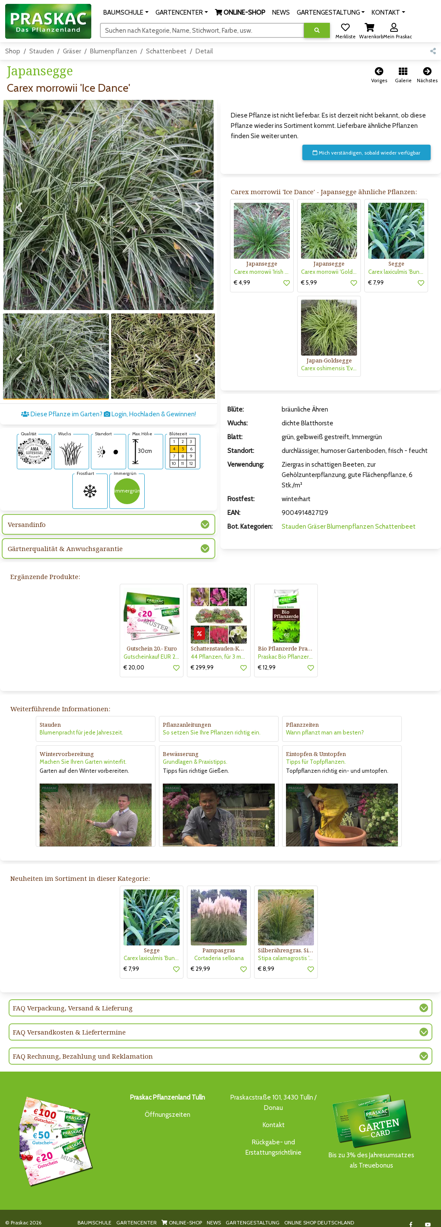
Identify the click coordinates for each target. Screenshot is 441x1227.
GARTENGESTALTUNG (253, 1213)
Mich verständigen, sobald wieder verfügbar (366, 152)
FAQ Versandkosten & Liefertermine (69, 1022)
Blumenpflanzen (113, 51)
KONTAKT (89, 1221)
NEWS (214, 1213)
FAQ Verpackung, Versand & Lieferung (73, 998)
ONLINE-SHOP (181, 1213)
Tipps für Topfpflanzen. (316, 752)
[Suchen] (202, 30)
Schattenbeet (166, 51)
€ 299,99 (202, 657)
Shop (12, 51)
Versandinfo (27, 507)
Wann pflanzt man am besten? (325, 722)
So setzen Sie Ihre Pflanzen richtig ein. (212, 722)
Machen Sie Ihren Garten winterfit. (83, 752)
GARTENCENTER (136, 1213)
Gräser (72, 51)
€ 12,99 (267, 657)
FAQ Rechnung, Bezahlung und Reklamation (83, 1046)
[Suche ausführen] (317, 30)
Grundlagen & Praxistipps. (195, 752)
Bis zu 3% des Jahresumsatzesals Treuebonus (371, 1121)
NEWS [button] (281, 12)
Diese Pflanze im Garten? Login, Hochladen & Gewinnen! (108, 397)
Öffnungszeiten (167, 1105)
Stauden (41, 51)
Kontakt (274, 1115)
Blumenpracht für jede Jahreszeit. (81, 722)
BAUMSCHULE (95, 1213)
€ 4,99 (242, 282)
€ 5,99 (309, 282)
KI (108, 1221)
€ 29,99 (200, 959)
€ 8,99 (266, 959)
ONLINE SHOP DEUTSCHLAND (319, 1213)
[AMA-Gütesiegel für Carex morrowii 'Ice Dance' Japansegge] (34, 433)
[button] (126, 12)
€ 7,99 (376, 282)
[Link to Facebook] (410, 1215)
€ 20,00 (134, 657)
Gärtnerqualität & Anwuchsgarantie (65, 531)
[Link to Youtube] (428, 1215)
